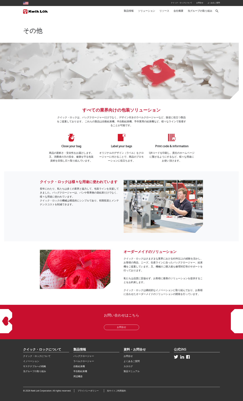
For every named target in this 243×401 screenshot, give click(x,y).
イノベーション (31, 361)
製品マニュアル (132, 371)
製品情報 (129, 11)
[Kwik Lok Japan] (35, 11)
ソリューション (146, 11)
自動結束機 (79, 366)
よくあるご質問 (214, 2)
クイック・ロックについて (181, 2)
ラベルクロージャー (83, 361)
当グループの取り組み (200, 11)
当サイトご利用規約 (116, 390)
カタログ (128, 366)
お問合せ (199, 2)
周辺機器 (78, 376)
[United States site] (25, 2)
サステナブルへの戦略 (34, 366)
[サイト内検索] (217, 11)
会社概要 (178, 11)
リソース (164, 11)
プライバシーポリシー (89, 390)
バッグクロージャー (83, 356)
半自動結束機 (80, 371)
